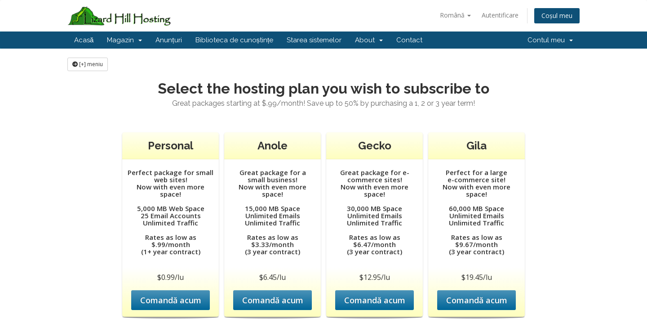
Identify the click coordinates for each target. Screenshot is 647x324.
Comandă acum (170, 300)
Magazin (124, 40)
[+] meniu (87, 64)
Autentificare (500, 15)
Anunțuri (168, 40)
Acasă (83, 40)
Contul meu (550, 40)
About (369, 40)
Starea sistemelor (314, 40)
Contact (409, 40)
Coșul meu (556, 15)
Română (455, 15)
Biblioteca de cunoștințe (234, 40)
